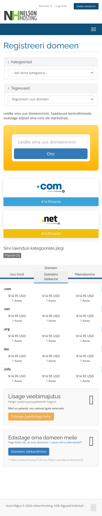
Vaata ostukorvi (86, 6)
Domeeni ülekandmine (28, 451)
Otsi (51, 153)
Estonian (45, 6)
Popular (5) (12, 255)
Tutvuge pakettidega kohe (31, 416)
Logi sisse (61, 6)
